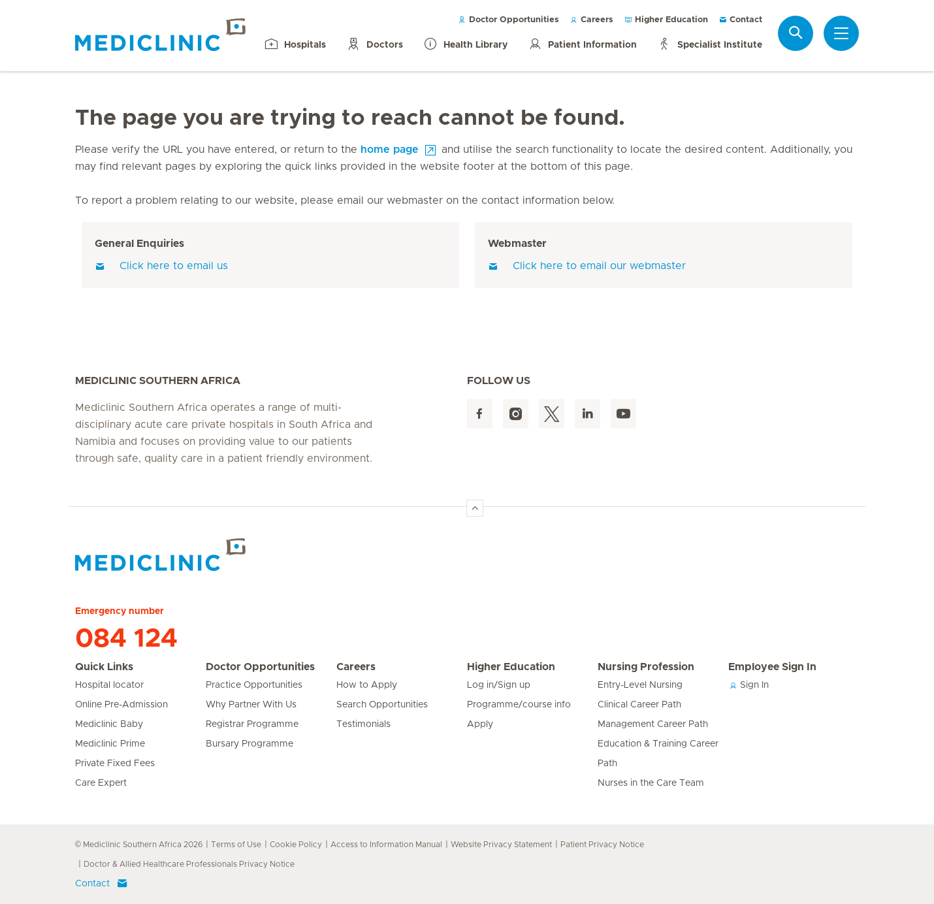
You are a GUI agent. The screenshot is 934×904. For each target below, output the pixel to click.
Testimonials (363, 724)
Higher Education (666, 20)
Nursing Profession (646, 667)
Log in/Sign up (498, 685)
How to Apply (366, 685)
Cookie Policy (296, 844)
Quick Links (104, 667)
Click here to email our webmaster (587, 266)
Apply (480, 724)
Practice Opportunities (254, 685)
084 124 (126, 639)
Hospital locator (109, 685)
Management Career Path (653, 724)
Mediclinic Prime (110, 744)
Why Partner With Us (251, 704)
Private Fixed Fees (115, 763)
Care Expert (101, 783)
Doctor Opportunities (508, 20)
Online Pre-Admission (121, 704)
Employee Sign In (772, 667)
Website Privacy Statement (501, 844)
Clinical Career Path (639, 704)
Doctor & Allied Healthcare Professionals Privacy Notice (189, 864)
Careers (591, 20)
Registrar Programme (252, 724)
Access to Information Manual (386, 844)
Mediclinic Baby (109, 724)
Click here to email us (161, 266)
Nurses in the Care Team (651, 783)
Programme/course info (519, 704)
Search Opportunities (382, 704)
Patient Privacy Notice (602, 844)
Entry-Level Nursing (640, 685)
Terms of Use (236, 844)
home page (390, 149)
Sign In (748, 685)
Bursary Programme (249, 744)
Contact (740, 20)
